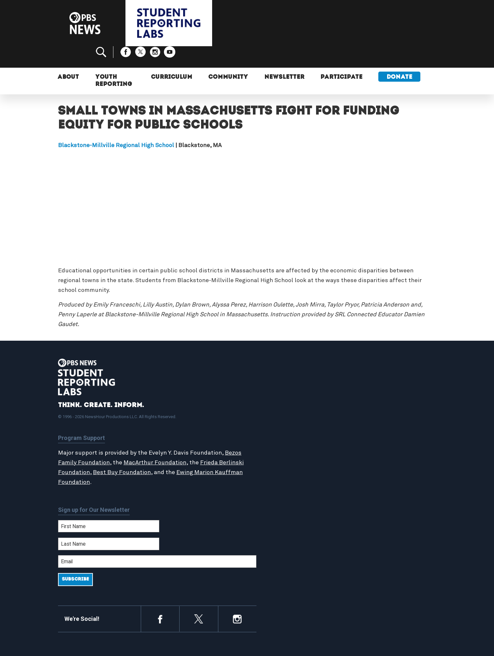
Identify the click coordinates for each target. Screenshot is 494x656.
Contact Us (364, 425)
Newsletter (283, 58)
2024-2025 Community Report (387, 418)
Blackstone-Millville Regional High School (116, 124)
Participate (341, 58)
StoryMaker (274, 432)
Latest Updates (279, 425)
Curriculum (170, 58)
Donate (400, 58)
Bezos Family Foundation (93, 441)
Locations (272, 439)
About (69, 58)
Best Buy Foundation (148, 451)
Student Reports (280, 418)
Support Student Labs (378, 404)
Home (267, 404)
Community (227, 58)
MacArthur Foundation (172, 441)
